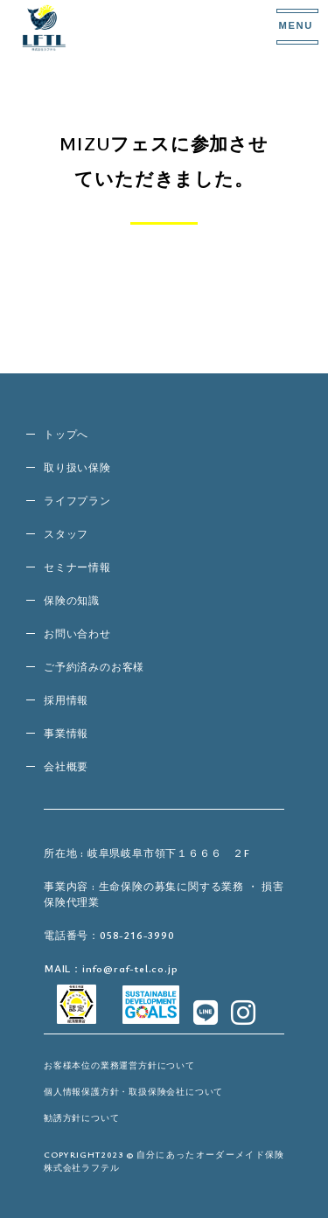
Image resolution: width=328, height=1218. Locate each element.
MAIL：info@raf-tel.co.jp (111, 968)
